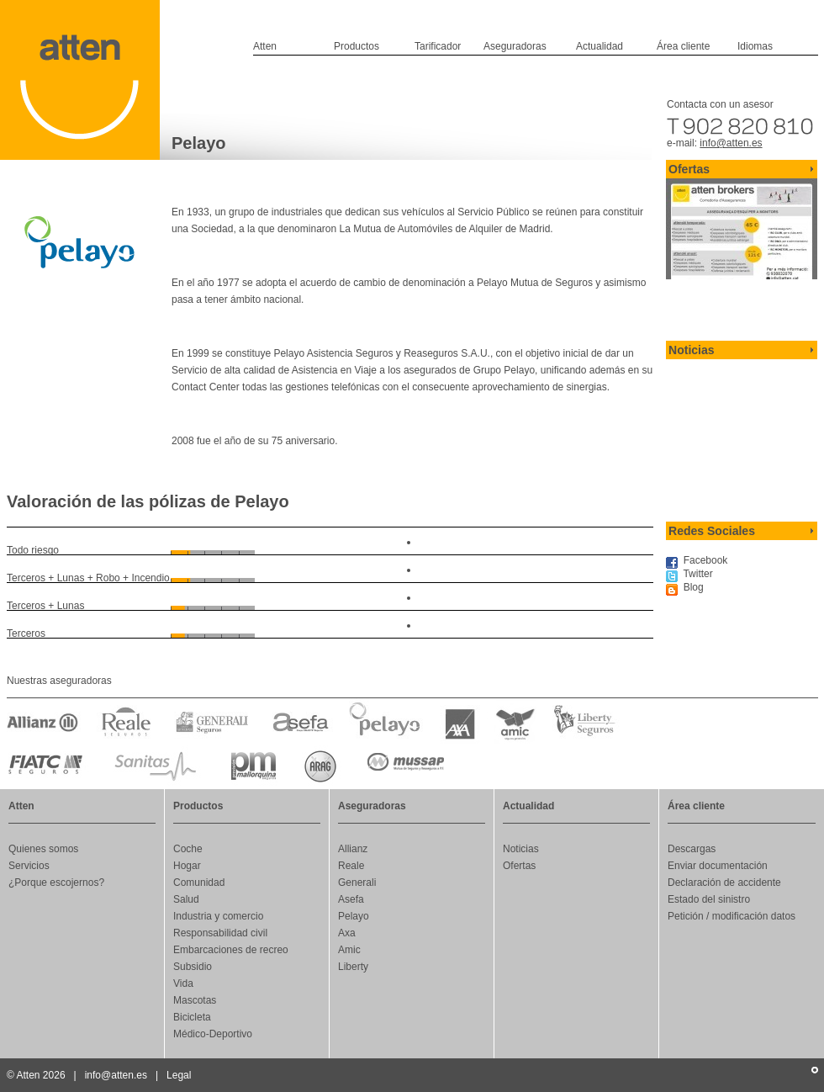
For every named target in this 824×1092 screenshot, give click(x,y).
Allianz (352, 849)
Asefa (351, 899)
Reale (351, 866)
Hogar (187, 866)
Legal (178, 1075)
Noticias (521, 849)
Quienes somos (43, 849)
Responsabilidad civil (220, 933)
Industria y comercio (218, 916)
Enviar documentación (718, 866)
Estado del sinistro (709, 899)
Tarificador (438, 46)
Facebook (706, 560)
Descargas (692, 849)
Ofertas (519, 866)
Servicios (29, 866)
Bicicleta (192, 1017)
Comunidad (198, 882)
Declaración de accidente (724, 882)
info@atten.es (731, 143)
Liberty (353, 967)
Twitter (697, 574)
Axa (347, 933)
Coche (188, 849)
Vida (183, 983)
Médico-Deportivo (212, 1034)
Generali (357, 882)
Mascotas (194, 1000)
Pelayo (353, 916)
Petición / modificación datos (731, 916)
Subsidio (192, 967)
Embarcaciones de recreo (230, 950)
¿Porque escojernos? (56, 882)
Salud (186, 899)
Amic (349, 950)
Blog (694, 587)
